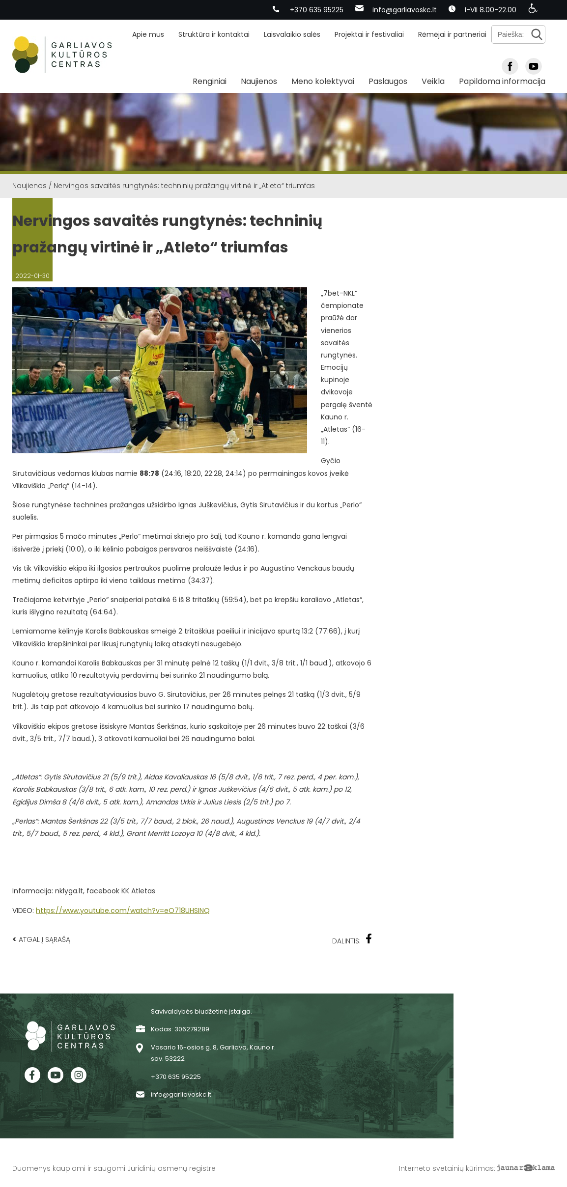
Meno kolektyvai (322, 81)
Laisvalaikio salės (292, 34)
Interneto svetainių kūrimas (446, 1168)
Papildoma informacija (502, 81)
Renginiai (210, 81)
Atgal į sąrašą (41, 939)
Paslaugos (388, 81)
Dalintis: (352, 940)
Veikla (433, 81)
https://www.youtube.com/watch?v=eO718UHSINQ (123, 910)
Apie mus (148, 34)
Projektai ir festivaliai (369, 34)
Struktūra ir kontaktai (214, 34)
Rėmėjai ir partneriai (452, 34)
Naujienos (259, 81)
